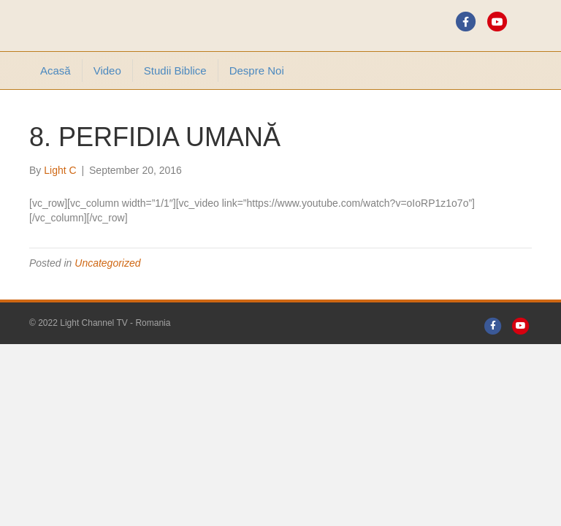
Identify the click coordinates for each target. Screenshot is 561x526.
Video (107, 70)
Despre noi (256, 70)
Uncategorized (107, 263)
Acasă (55, 70)
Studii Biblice (175, 70)
